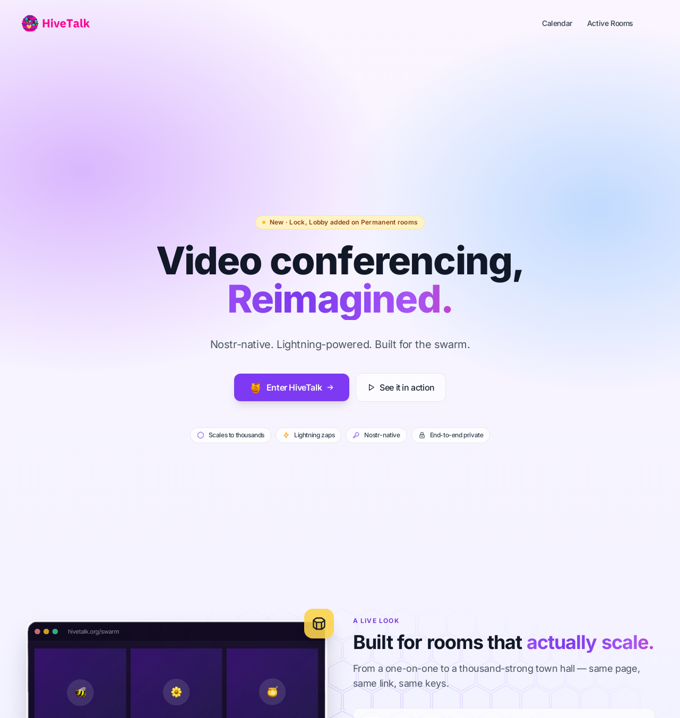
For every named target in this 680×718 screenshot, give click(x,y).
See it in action (401, 387)
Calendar (557, 23)
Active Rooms (610, 23)
